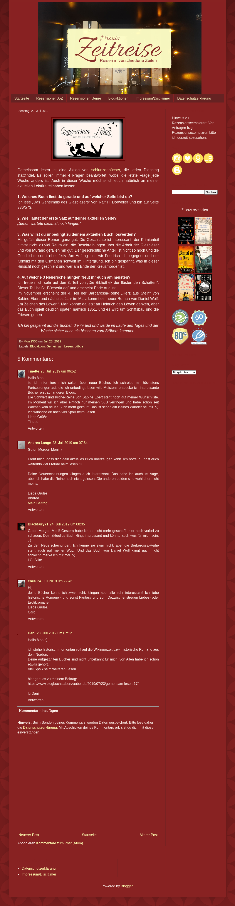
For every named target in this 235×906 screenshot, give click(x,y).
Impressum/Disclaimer (153, 98)
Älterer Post (148, 835)
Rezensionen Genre (85, 98)
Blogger (127, 886)
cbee (32, 581)
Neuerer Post (28, 835)
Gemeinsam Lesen (60, 346)
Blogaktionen (118, 98)
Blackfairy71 (38, 524)
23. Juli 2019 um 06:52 (58, 371)
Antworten (36, 428)
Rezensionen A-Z (49, 98)
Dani (31, 633)
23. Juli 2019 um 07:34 (70, 443)
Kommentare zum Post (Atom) (59, 843)
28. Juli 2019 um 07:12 (54, 633)
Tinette (33, 371)
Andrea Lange (39, 443)
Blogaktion (37, 346)
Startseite (21, 98)
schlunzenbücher (105, 170)
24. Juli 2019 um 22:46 (54, 581)
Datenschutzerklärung (194, 98)
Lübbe (78, 346)
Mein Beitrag (37, 503)
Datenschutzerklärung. (40, 727)
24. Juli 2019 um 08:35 (67, 524)
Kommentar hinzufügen (38, 711)
